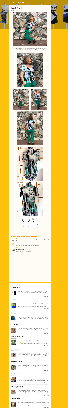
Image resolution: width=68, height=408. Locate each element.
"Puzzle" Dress (14, 324)
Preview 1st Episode (15, 398)
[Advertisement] (55, 21)
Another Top (23, 49)
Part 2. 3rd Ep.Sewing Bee (17, 386)
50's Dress (13, 312)
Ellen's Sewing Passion (18, 2)
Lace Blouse (14, 299)
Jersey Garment (20, 236)
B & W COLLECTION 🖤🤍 (17, 336)
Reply (17, 247)
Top (35, 236)
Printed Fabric (27, 236)
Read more (46, 296)
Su (16, 243)
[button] (48, 8)
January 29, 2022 (27, 249)
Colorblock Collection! (16, 361)
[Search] (58, 2)
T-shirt (32, 236)
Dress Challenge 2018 (16, 287)
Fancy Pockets (14, 373)
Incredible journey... (16, 349)
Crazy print (14, 236)
